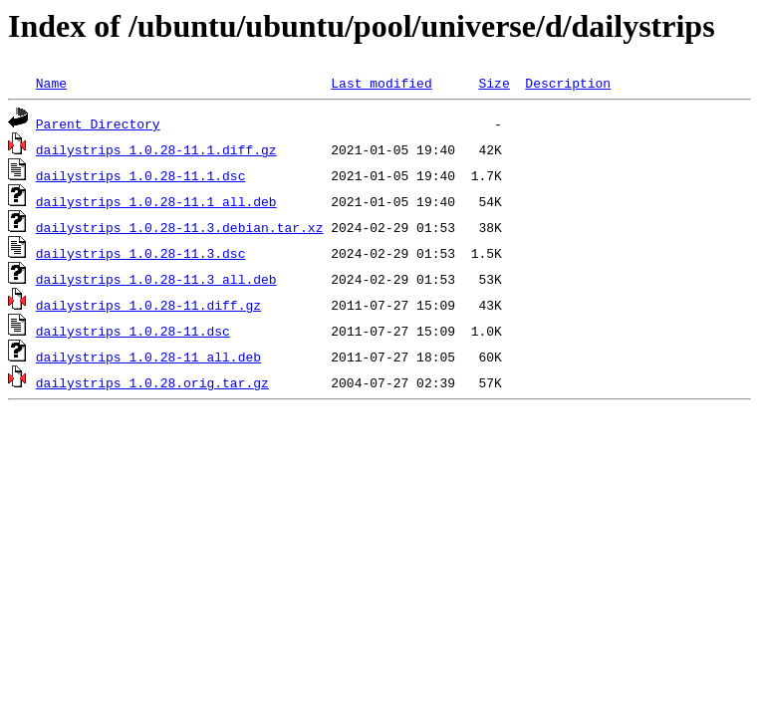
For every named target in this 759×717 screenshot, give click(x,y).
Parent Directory (98, 123)
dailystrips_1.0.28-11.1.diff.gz (156, 149)
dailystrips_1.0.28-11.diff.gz (148, 305)
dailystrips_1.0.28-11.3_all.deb (156, 279)
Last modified (381, 83)
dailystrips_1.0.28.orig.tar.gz (152, 382)
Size (493, 83)
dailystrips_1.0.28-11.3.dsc (141, 253)
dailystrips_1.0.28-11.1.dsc (141, 175)
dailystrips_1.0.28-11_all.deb (148, 356)
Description (568, 83)
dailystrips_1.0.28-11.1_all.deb (156, 201)
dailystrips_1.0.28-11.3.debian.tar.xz (180, 227)
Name (51, 83)
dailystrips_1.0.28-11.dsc (133, 331)
